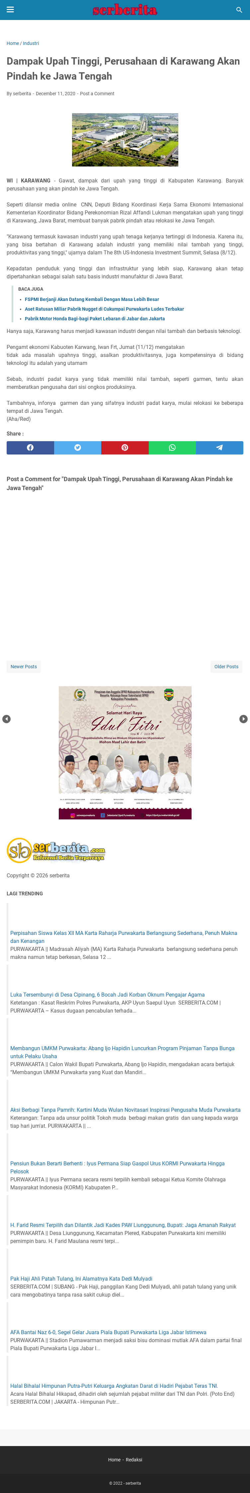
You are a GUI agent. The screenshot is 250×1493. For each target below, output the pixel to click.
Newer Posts (24, 666)
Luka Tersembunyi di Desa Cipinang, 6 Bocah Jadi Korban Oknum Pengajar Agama (107, 995)
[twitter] (78, 447)
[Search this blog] (239, 10)
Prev (6, 719)
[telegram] (219, 447)
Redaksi (134, 1459)
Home (114, 1459)
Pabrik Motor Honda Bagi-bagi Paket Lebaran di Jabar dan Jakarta (95, 318)
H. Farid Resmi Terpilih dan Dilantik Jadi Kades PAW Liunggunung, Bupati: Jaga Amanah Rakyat (123, 1225)
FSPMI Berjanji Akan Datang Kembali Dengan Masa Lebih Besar (92, 299)
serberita (133, 1483)
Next (243, 719)
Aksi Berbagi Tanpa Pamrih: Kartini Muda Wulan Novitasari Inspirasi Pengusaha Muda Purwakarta (125, 1110)
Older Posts (226, 666)
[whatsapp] (172, 447)
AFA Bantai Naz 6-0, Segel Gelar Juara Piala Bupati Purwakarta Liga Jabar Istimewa (108, 1332)
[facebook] (30, 447)
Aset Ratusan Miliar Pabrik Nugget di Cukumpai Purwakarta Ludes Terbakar (104, 309)
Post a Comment (97, 93)
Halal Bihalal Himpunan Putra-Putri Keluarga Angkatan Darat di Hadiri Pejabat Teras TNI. (114, 1386)
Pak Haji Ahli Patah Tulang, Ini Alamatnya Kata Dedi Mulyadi (81, 1279)
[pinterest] (125, 447)
